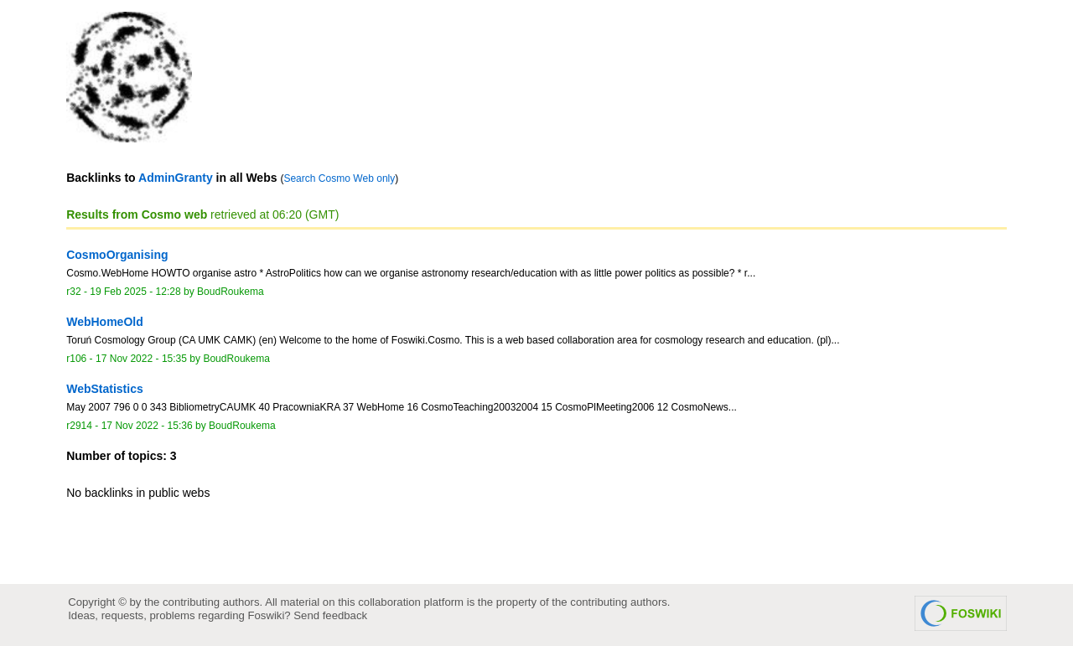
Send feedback (330, 615)
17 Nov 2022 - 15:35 (141, 358)
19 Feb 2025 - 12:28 (135, 291)
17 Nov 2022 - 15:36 (147, 426)
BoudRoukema (230, 291)
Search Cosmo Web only (339, 178)
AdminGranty (175, 177)
